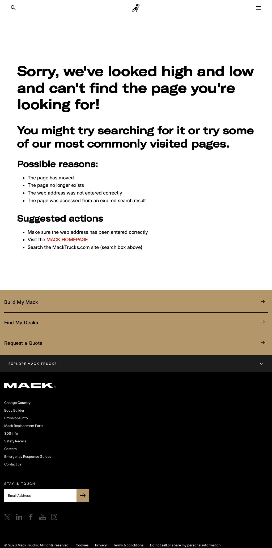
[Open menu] (259, 8)
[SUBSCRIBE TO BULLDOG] (82, 495)
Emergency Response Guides (27, 456)
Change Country (17, 402)
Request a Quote (136, 343)
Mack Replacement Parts (23, 426)
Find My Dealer (136, 322)
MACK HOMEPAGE (67, 239)
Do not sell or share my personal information (185, 545)
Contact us (13, 464)
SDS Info (11, 433)
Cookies (82, 545)
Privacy (101, 545)
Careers (10, 449)
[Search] (13, 8)
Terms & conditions (128, 545)
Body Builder (14, 410)
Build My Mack (136, 302)
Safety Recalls (15, 441)
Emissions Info (16, 418)
